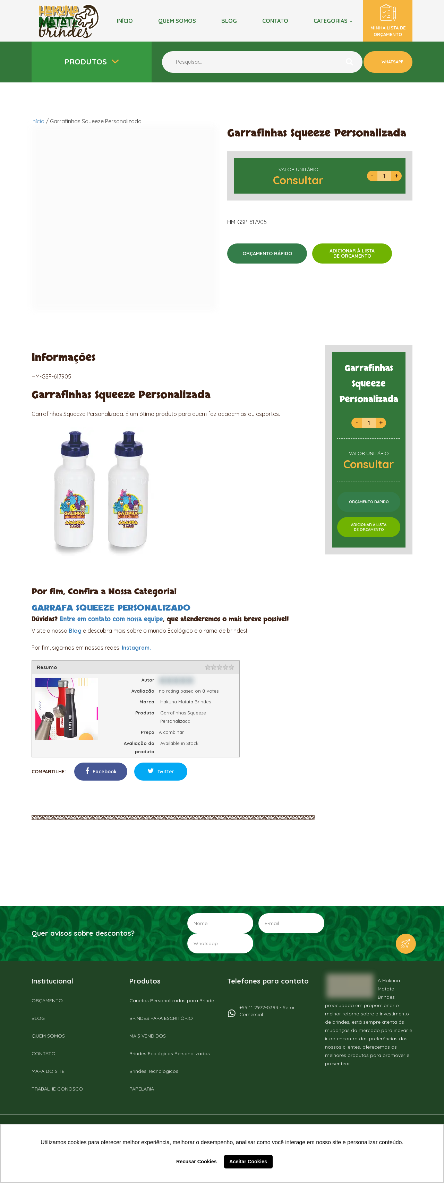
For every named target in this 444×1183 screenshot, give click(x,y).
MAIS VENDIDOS (147, 1036)
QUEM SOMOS (48, 1036)
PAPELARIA (141, 1089)
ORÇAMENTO (47, 1000)
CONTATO (44, 1053)
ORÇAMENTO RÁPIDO (267, 253)
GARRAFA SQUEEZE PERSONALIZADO (111, 608)
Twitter (160, 771)
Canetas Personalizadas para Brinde (171, 1000)
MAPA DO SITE (48, 1071)
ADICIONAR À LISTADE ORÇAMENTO (352, 253)
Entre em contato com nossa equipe (111, 619)
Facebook (101, 771)
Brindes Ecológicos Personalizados (169, 1053)
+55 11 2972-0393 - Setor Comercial (267, 1010)
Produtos (87, 61)
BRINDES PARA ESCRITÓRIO (161, 1018)
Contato (275, 20)
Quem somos (177, 20)
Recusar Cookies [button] (196, 1161)
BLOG (229, 20)
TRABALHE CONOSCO (57, 1089)
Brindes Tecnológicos (153, 1071)
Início (125, 20)
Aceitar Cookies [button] (248, 1161)
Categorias (333, 20)
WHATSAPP (392, 61)
